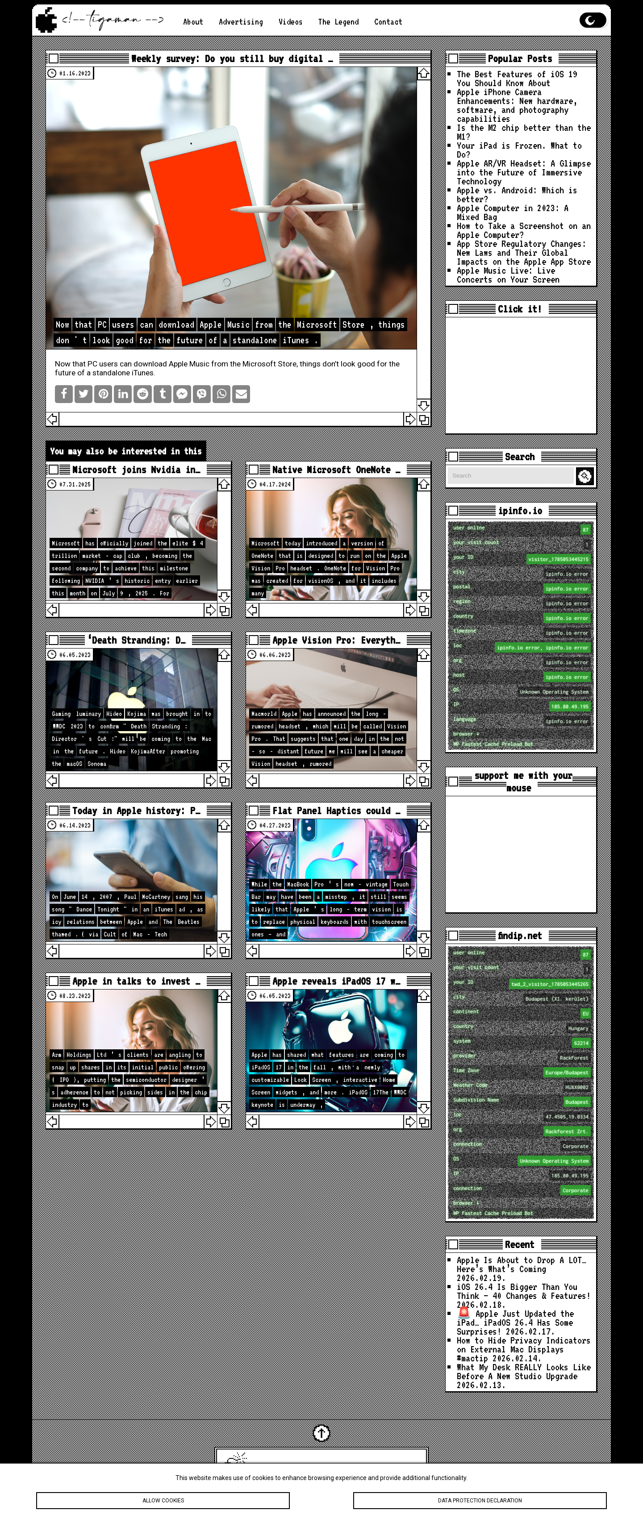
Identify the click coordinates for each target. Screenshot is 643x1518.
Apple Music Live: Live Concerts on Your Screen (508, 274)
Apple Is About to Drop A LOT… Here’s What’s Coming (521, 1264)
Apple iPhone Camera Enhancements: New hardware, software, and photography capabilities (517, 105)
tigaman (406, 1467)
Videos (291, 21)
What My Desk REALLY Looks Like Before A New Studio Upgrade (524, 1371)
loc (522, 647)
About (193, 21)
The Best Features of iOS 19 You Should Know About (517, 78)
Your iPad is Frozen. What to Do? (519, 149)
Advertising (241, 21)
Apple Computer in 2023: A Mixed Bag (512, 212)
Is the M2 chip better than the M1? (524, 131)
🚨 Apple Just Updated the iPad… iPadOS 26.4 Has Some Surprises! (515, 1322)
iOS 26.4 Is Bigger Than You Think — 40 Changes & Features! (524, 1291)
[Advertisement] (521, 375)
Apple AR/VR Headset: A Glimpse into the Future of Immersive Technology (524, 172)
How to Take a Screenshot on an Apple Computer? (524, 230)
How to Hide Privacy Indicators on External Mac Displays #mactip (524, 1349)
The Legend (338, 21)
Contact (388, 21)
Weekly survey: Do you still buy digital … (232, 58)
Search (586, 476)
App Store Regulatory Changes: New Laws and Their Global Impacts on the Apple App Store (524, 252)
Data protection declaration (480, 1506)
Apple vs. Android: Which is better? (517, 194)
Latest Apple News (334, 1467)
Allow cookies (163, 1506)
